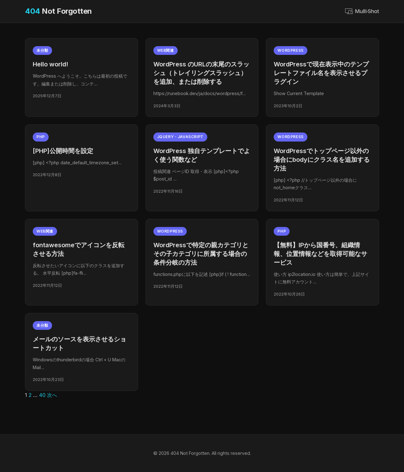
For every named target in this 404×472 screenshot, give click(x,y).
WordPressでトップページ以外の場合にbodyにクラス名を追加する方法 (322, 159)
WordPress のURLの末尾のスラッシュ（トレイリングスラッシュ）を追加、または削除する (201, 72)
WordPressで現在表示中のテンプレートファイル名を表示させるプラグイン (321, 72)
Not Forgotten (58, 11)
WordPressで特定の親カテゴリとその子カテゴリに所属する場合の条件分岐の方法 (200, 253)
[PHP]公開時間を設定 (63, 151)
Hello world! (50, 64)
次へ (52, 395)
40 (42, 395)
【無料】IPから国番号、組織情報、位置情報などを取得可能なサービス (320, 253)
